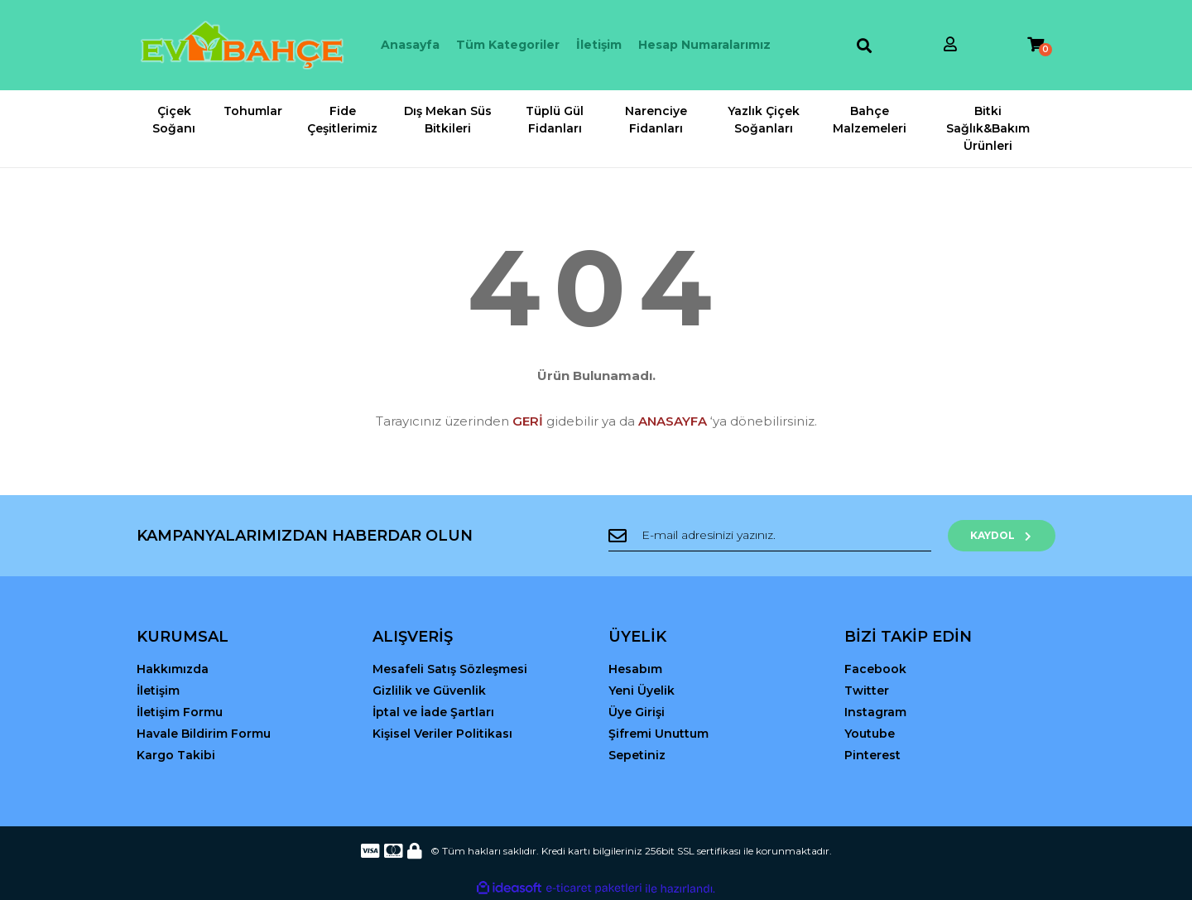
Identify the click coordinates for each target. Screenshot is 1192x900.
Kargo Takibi (176, 755)
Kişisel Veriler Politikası (442, 733)
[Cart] (1035, 45)
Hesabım (635, 669)
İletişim (599, 44)
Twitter (866, 690)
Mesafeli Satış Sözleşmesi (449, 669)
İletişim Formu (180, 712)
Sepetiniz (637, 755)
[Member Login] (950, 45)
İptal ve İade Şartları (433, 712)
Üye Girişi (636, 712)
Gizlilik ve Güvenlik (429, 690)
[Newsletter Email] (769, 535)
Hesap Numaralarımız (704, 44)
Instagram (875, 712)
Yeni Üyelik (641, 690)
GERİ (527, 421)
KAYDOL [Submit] (1002, 535)
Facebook (875, 669)
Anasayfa (410, 44)
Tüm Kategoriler (508, 44)
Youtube (869, 733)
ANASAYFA (672, 421)
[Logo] (242, 45)
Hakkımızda (173, 669)
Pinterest (872, 755)
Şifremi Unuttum (658, 733)
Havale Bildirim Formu (204, 733)
